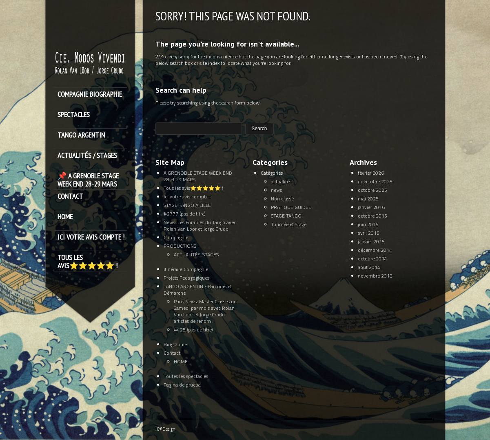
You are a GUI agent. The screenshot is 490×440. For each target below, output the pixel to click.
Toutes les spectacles (186, 376)
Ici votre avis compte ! (91, 237)
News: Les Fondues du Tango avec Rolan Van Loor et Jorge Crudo (200, 225)
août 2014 (369, 267)
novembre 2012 (375, 276)
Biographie (175, 344)
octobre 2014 (372, 258)
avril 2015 (368, 233)
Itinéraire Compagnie (186, 269)
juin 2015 (368, 224)
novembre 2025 (375, 181)
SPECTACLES (74, 115)
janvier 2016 (371, 207)
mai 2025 (368, 198)
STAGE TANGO (286, 216)
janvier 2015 (371, 241)
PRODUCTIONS (180, 246)
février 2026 (371, 173)
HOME (65, 217)
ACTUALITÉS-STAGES (196, 254)
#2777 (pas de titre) (185, 214)
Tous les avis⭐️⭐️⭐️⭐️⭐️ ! (88, 261)
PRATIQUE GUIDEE (291, 207)
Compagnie (176, 237)
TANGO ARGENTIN (81, 135)
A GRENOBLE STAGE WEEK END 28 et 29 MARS (198, 176)
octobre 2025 (372, 190)
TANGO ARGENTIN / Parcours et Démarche (198, 289)
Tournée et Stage (288, 224)
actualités (281, 181)
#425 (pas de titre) (193, 329)
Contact (70, 196)
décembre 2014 (375, 250)
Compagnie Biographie (90, 94)
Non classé (282, 198)
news (276, 190)
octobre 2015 (372, 216)
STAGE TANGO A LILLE (187, 205)
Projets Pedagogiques (186, 278)
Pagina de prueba (182, 385)
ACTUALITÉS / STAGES (87, 155)
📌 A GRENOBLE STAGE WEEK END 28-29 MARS (88, 180)
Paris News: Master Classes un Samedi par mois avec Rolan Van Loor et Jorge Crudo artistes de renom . (205, 311)
